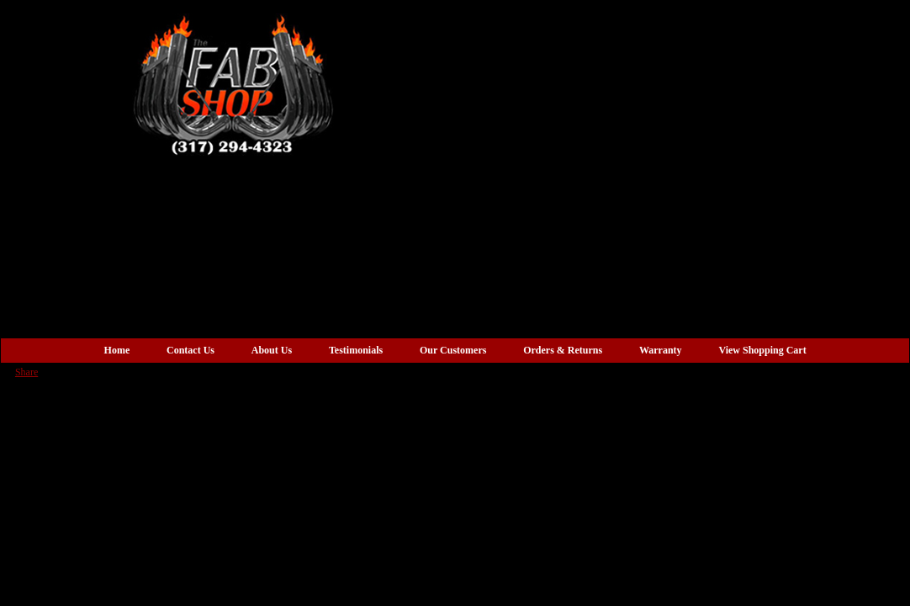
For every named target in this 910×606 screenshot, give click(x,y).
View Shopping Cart (762, 350)
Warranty (660, 350)
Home (117, 350)
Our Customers (453, 350)
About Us (271, 350)
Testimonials (356, 350)
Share (26, 372)
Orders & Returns (562, 350)
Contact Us (190, 350)
